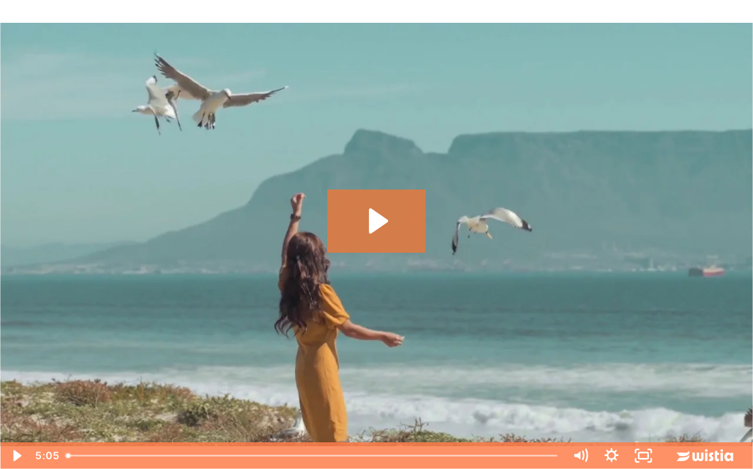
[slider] (312, 455)
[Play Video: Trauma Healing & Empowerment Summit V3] (376, 221)
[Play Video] (15, 455)
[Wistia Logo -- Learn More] (706, 455)
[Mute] (580, 455)
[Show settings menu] (611, 455)
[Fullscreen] (643, 455)
